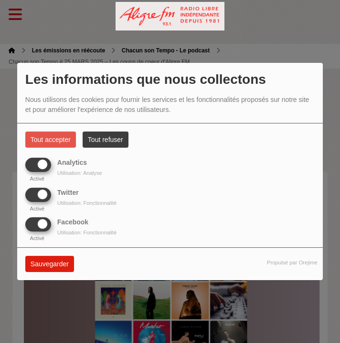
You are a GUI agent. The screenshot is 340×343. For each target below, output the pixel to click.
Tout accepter (51, 139)
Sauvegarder (50, 264)
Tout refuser (105, 139)
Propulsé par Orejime (292, 262)
